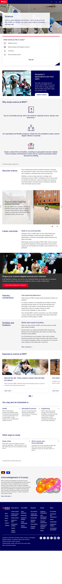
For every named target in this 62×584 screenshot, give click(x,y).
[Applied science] (12, 43)
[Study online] (16, 441)
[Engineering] (50, 408)
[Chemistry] (11, 51)
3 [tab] (53, 226)
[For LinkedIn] (51, 539)
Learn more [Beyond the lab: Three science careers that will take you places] (8, 390)
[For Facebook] (41, 539)
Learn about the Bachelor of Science (15, 285)
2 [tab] (52, 226)
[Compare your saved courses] (52, 2)
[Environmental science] (14, 55)
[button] (56, 2)
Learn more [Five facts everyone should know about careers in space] (56, 390)
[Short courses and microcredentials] (46, 442)
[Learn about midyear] (42, 94)
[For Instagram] (48, 539)
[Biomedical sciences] (31, 408)
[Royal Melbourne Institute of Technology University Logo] (4, 2)
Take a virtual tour (27, 347)
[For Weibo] (58, 539)
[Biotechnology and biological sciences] (19, 47)
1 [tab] (51, 226)
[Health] (11, 408)
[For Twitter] (44, 539)
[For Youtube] (55, 539)
